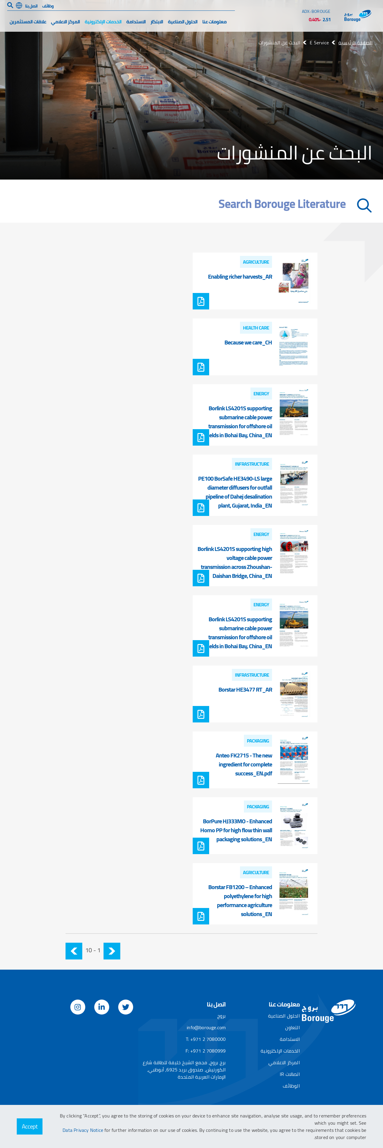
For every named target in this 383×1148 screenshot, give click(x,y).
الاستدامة (136, 21)
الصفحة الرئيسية (355, 42)
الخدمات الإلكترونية (103, 21)
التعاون (292, 1027)
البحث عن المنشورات (279, 42)
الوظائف (291, 1085)
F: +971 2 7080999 (206, 1050)
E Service (319, 42)
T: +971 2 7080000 (206, 1039)
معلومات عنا (214, 21)
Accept (29, 1126)
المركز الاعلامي (65, 21)
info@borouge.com (206, 1027)
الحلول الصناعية (182, 21)
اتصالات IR (290, 1074)
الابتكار (157, 21)
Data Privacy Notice (83, 1130)
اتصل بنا (31, 6)
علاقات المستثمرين (28, 21)
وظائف (48, 6)
